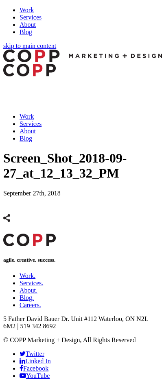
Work (27, 10)
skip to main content (29, 45)
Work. (27, 275)
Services (31, 17)
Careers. (30, 304)
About (28, 24)
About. (28, 290)
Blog (26, 31)
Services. (31, 283)
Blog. (27, 297)
